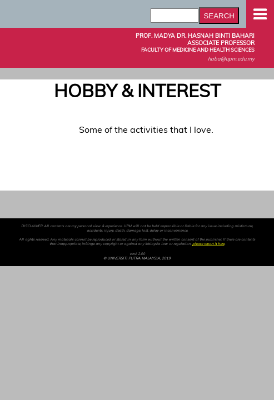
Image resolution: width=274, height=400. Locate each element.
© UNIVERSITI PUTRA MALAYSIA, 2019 (137, 258)
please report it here (208, 244)
